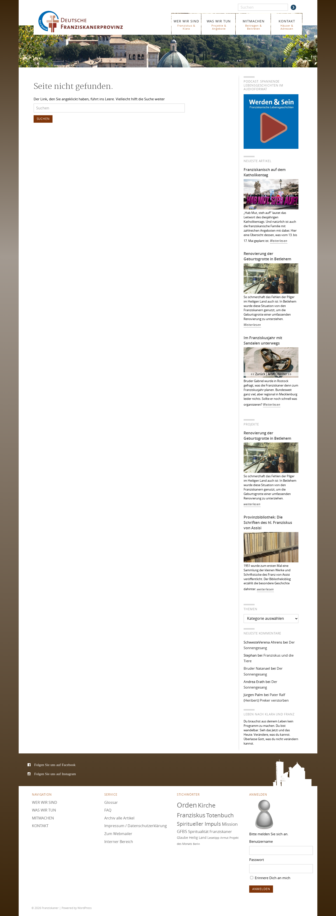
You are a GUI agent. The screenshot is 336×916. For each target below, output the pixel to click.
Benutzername (261, 841)
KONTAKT (287, 24)
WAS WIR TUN (219, 24)
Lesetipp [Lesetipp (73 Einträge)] (213, 838)
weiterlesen (252, 504)
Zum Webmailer (118, 833)
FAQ (107, 810)
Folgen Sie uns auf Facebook (55, 764)
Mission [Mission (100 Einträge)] (230, 824)
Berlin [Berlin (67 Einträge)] (196, 844)
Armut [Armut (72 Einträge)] (224, 838)
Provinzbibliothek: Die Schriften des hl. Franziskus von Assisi (268, 522)
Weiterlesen (278, 241)
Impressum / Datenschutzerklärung (135, 825)
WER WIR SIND (186, 24)
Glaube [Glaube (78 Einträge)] (182, 837)
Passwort (256, 859)
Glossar (111, 802)
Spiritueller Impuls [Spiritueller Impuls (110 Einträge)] (199, 823)
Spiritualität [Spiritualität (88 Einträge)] (198, 831)
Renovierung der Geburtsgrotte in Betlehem (267, 256)
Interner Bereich (118, 841)
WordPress (84, 908)
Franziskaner (87, 21)
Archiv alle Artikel (119, 818)
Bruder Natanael (257, 668)
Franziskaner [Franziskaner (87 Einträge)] (221, 831)
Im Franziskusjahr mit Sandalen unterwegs (263, 340)
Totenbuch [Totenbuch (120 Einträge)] (220, 815)
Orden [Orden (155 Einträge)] (187, 805)
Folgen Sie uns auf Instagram (55, 774)
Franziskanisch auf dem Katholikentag (265, 172)
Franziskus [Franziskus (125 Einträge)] (191, 815)
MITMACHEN (253, 24)
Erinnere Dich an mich (270, 877)
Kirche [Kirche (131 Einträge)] (207, 805)
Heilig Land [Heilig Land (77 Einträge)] (197, 838)
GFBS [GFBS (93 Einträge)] (182, 831)
